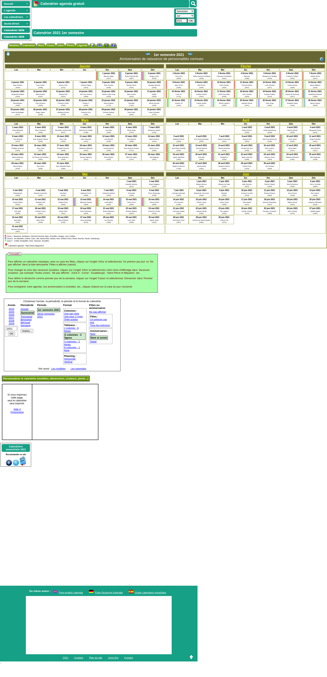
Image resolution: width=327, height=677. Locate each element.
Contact (128, 657)
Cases (50, 45)
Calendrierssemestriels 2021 (16, 448)
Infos (61, 45)
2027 (11, 317)
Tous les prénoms (100, 325)
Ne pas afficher (97, 311)
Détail (93, 341)
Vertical (68, 361)
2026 (11, 314)
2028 (11, 320)
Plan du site (95, 657)
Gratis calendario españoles (150, 592)
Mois (41, 45)
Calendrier (29, 45)
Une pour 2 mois (73, 316)
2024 (11, 309)
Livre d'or (113, 657)
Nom (92, 333)
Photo (70, 45)
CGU (65, 657)
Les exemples (78, 368)
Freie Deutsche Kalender (109, 592)
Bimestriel (26, 319)
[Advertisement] (89, 16)
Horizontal (70, 358)
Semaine (26, 325)
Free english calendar (71, 592)
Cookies (78, 657)
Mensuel (25, 322)
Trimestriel (26, 316)
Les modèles (58, 368)
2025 (11, 311)
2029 (11, 323)
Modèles (14, 45)
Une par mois (71, 313)
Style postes (71, 319)
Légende (82, 45)
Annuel (24, 309)
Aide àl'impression (17, 411)
